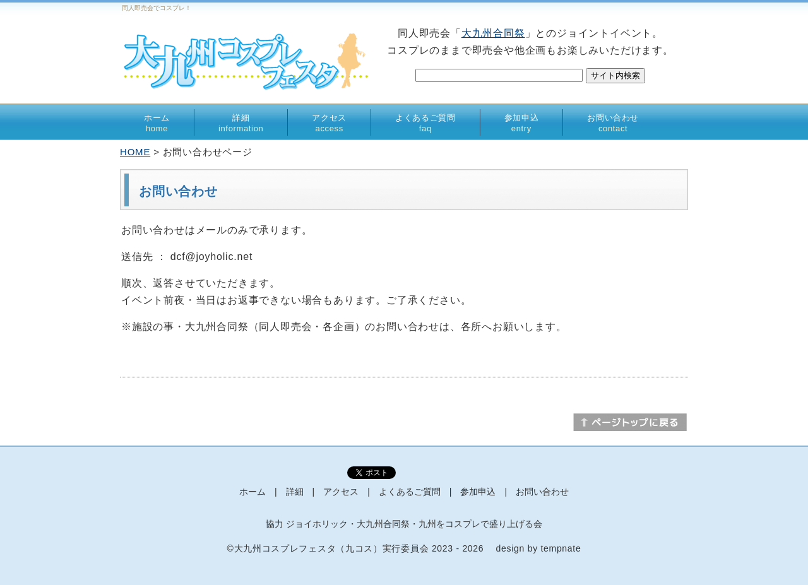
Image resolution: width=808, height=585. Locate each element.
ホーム (157, 123)
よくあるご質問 (425, 123)
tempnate (560, 548)
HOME (135, 151)
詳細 (240, 123)
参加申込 (521, 123)
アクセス (329, 123)
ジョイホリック (317, 524)
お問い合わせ (613, 123)
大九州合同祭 (493, 33)
